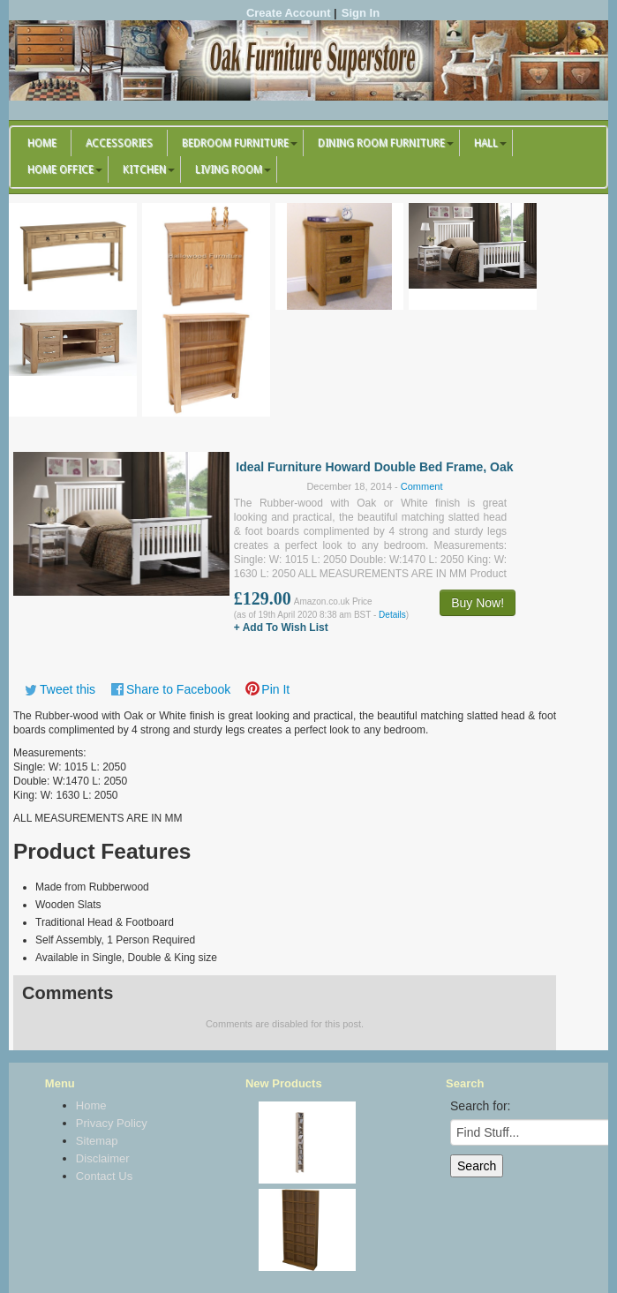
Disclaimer (103, 1158)
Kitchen (144, 169)
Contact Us (104, 1176)
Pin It (275, 689)
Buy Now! (477, 603)
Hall (486, 143)
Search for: (480, 1106)
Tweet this (67, 689)
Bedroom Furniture (235, 143)
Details (392, 615)
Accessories (119, 143)
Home (41, 143)
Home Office (60, 169)
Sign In (361, 12)
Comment (422, 486)
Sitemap (97, 1140)
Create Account (288, 12)
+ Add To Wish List (281, 627)
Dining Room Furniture (381, 143)
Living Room (228, 169)
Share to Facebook (178, 689)
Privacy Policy (111, 1123)
